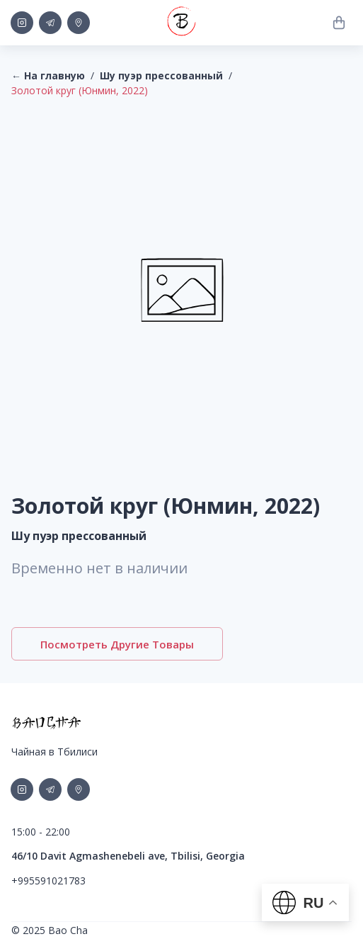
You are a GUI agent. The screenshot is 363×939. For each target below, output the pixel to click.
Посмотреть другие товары (117, 644)
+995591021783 (48, 880)
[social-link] (22, 23)
